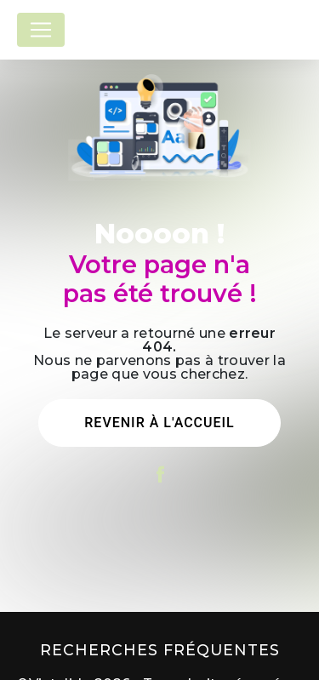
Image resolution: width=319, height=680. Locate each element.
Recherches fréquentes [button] (160, 650)
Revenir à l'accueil (159, 422)
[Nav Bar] (41, 30)
